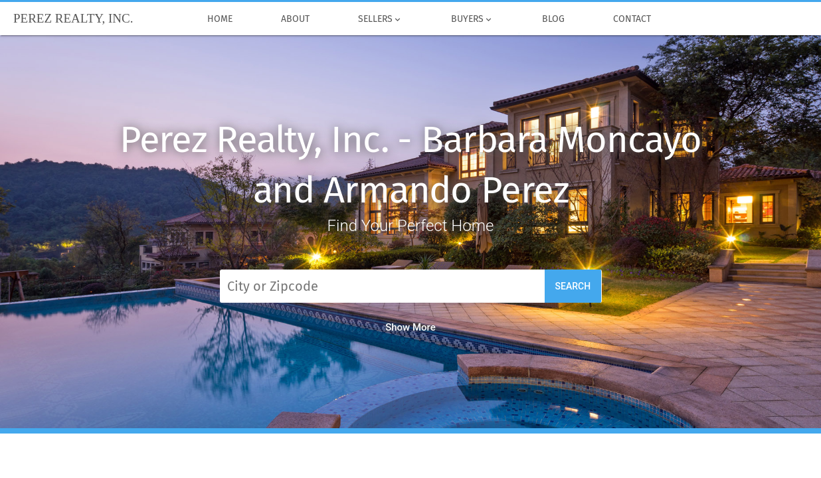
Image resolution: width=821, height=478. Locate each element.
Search (573, 286)
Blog (553, 19)
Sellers (379, 19)
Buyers (471, 19)
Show (410, 327)
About (294, 19)
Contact (632, 19)
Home (219, 19)
